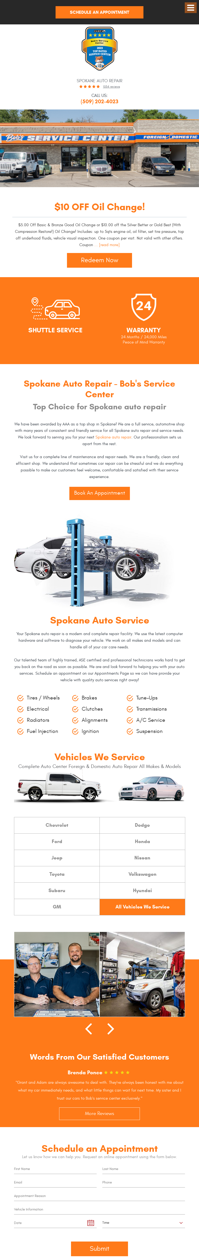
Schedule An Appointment (99, 12)
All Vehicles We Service (142, 907)
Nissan (142, 858)
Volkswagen (142, 874)
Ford (57, 841)
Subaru (56, 890)
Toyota (57, 874)
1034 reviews (111, 87)
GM (57, 907)
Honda (142, 841)
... (106, 245)
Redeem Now (99, 260)
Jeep (57, 858)
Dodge (142, 825)
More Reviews (99, 1113)
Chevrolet (57, 825)
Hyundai (142, 890)
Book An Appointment (99, 493)
